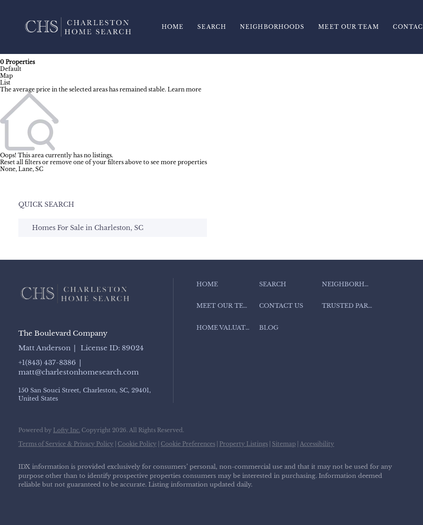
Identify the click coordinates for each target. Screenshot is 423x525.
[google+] (162, 500)
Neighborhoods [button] (272, 26)
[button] (225, 284)
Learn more (184, 89)
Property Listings (243, 443)
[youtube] (135, 500)
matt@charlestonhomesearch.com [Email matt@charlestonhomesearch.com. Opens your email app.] (78, 372)
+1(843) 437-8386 (47, 362)
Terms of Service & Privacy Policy (66, 443)
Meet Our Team (348, 26)
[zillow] (82, 500)
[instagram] (109, 500)
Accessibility (317, 443)
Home (173, 26)
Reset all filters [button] (20, 162)
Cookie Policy (137, 443)
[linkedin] (56, 500)
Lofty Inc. (66, 430)
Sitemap (284, 443)
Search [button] (211, 26)
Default (11, 68)
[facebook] (29, 500)
